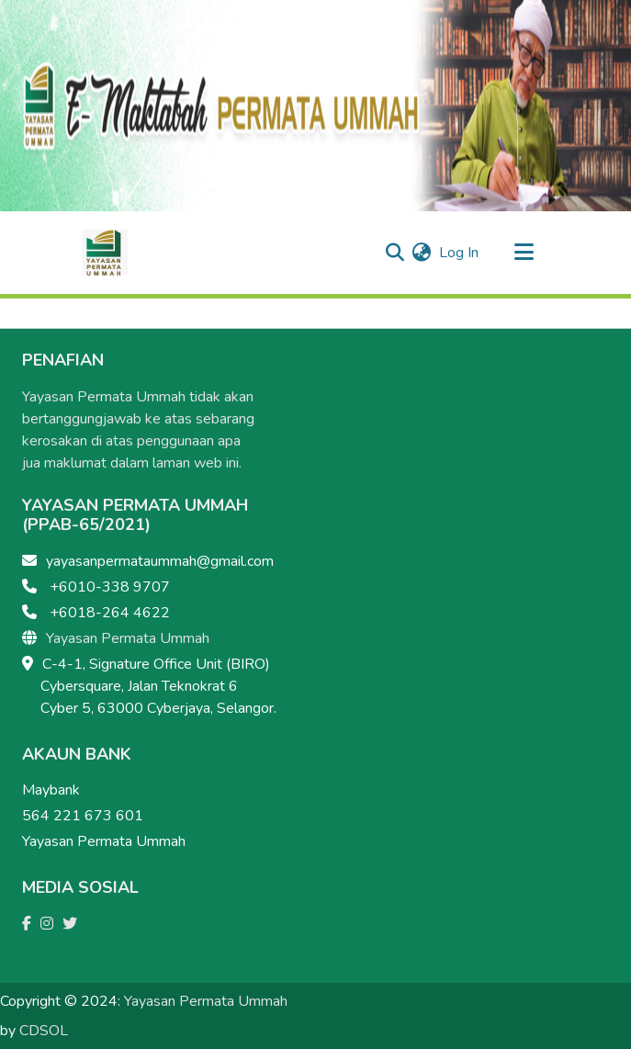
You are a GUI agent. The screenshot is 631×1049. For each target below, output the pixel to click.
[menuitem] (422, 253)
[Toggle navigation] (524, 252)
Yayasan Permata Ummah (127, 638)
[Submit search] (395, 253)
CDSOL (43, 1031)
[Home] (105, 253)
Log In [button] (459, 253)
